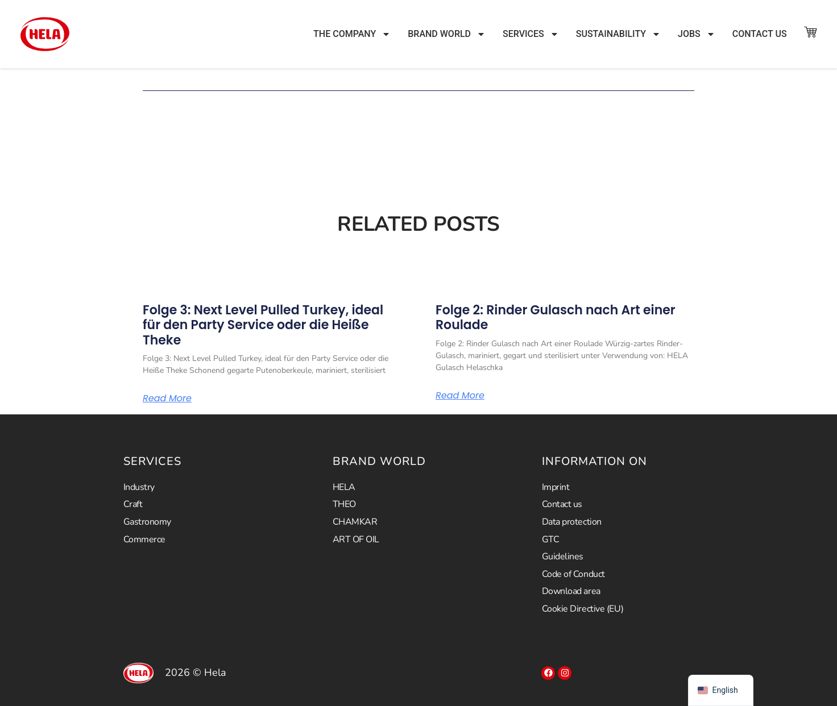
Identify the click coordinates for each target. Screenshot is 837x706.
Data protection (572, 522)
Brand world (447, 34)
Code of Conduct (573, 574)
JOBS (696, 34)
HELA (344, 487)
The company (352, 34)
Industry (139, 487)
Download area (571, 591)
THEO (344, 504)
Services (531, 34)
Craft (133, 504)
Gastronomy (147, 522)
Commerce (144, 539)
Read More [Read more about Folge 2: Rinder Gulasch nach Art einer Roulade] (460, 395)
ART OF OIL (356, 539)
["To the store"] (810, 32)
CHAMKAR (355, 522)
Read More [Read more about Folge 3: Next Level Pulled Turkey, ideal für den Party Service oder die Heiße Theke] (167, 398)
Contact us (759, 33)
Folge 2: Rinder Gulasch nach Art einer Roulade (556, 317)
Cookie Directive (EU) (583, 609)
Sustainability (618, 34)
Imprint (556, 487)
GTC (551, 539)
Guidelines (563, 556)
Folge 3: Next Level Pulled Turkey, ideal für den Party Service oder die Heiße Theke (263, 325)
